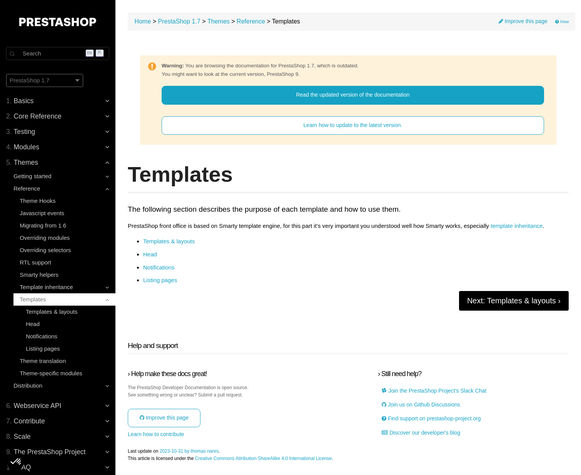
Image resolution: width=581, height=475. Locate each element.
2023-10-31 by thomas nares (189, 451)
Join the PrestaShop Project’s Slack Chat (434, 391)
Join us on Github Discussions (421, 405)
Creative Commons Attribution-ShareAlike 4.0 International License (263, 458)
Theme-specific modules (51, 373)
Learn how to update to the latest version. (353, 125)
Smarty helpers (39, 274)
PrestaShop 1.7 (179, 21)
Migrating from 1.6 (43, 225)
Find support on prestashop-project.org (431, 418)
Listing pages (43, 348)
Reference (251, 21)
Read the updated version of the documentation (353, 95)
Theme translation (43, 361)
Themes (218, 21)
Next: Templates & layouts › (514, 300)
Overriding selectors (45, 250)
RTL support (35, 262)
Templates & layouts (51, 311)
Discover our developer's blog (421, 433)
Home (143, 21)
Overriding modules (45, 237)
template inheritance (517, 226)
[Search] (57, 53)
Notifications (41, 336)
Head (33, 324)
